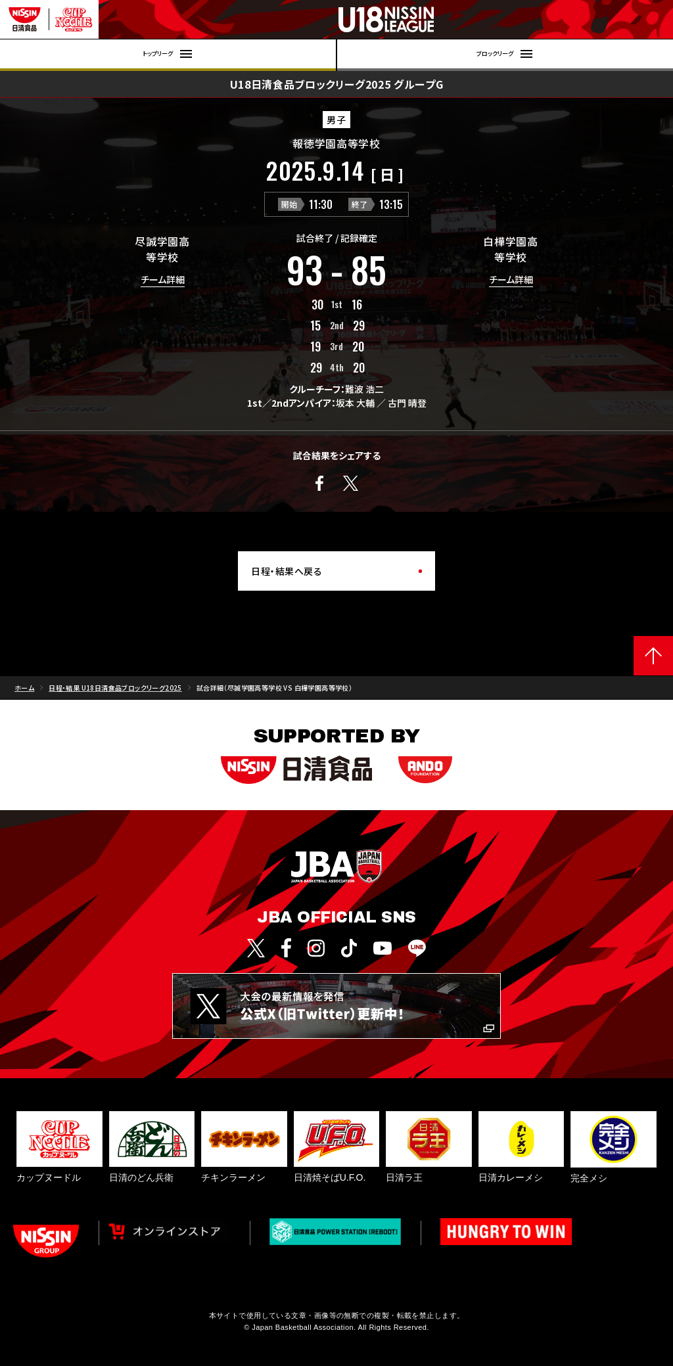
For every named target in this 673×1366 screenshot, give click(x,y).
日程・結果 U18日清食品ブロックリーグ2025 (115, 688)
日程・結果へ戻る (286, 571)
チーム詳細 (163, 280)
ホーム (24, 688)
